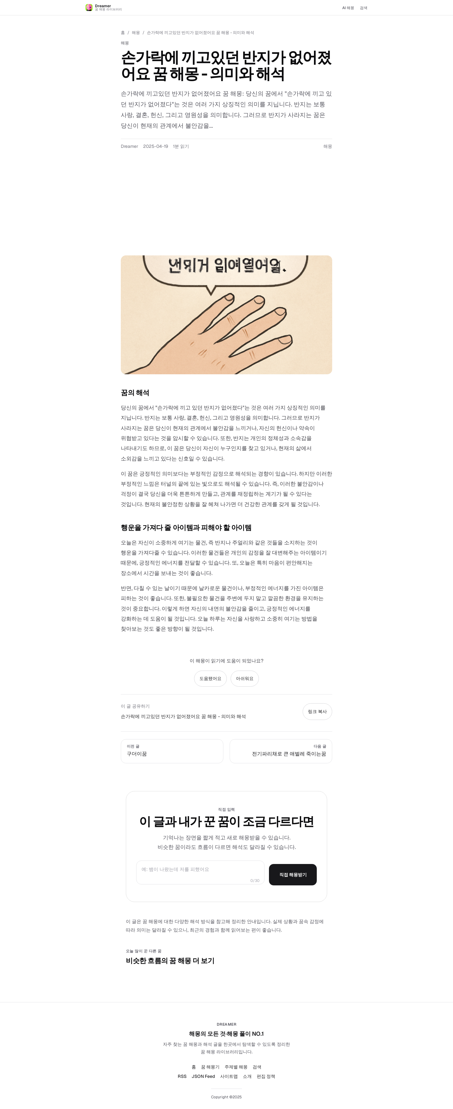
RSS (182, 1076)
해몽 (136, 33)
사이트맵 (229, 1076)
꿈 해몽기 (210, 1067)
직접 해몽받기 (293, 875)
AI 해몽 (348, 7)
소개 (247, 1076)
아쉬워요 (245, 678)
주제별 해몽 (236, 1067)
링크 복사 (317, 711)
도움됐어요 (210, 678)
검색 (363, 7)
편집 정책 (266, 1076)
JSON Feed (203, 1076)
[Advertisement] (226, 208)
